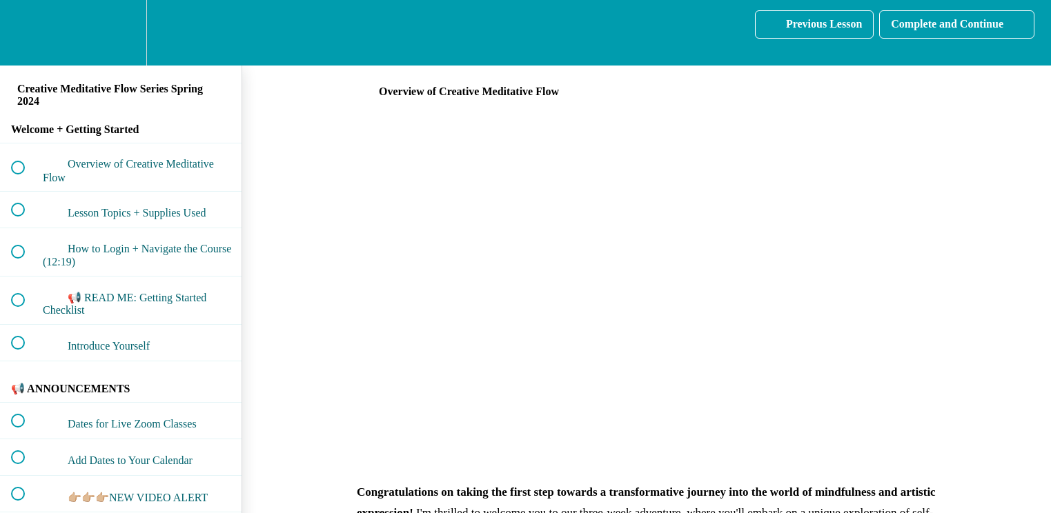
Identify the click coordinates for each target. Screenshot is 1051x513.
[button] (25, 33)
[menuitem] (120, 33)
